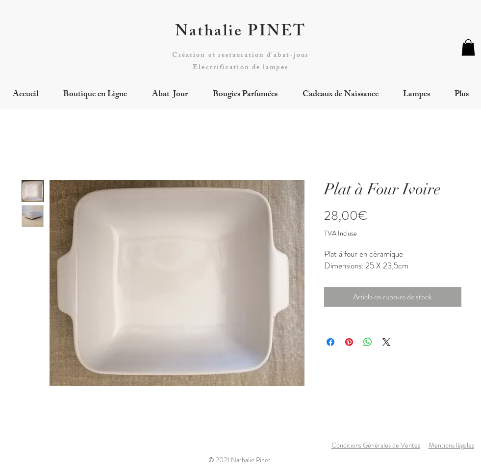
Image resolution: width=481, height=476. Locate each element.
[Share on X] (386, 342)
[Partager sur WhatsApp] (368, 342)
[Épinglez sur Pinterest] (349, 342)
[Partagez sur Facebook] (330, 342)
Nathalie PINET (240, 33)
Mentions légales (451, 445)
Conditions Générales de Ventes (375, 445)
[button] (468, 47)
